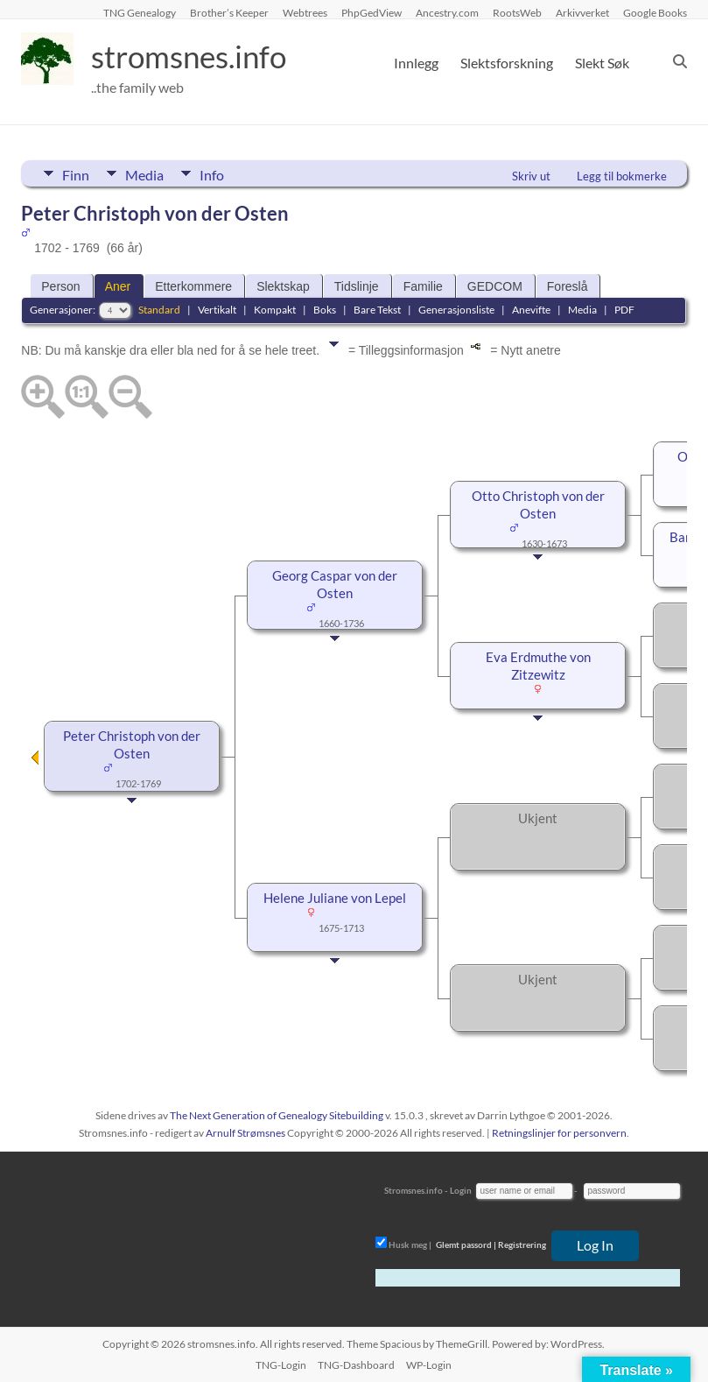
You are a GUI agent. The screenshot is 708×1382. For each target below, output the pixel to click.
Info (213, 173)
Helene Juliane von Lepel (334, 898)
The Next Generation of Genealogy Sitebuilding (276, 1115)
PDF (624, 309)
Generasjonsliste (456, 309)
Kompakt (275, 309)
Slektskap (283, 286)
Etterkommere (193, 286)
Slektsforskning (506, 62)
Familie (423, 286)
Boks (324, 309)
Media (145, 173)
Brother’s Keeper (229, 12)
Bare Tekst (377, 309)
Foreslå (567, 286)
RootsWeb (517, 12)
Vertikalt (217, 309)
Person (60, 286)
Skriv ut (531, 176)
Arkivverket (582, 12)
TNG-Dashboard (356, 1364)
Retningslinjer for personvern (559, 1132)
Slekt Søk (602, 62)
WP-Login (429, 1364)
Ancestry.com (447, 12)
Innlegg (416, 62)
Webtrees (305, 12)
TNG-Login (281, 1364)
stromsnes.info (193, 57)
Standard (159, 309)
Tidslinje (356, 286)
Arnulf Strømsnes (245, 1132)
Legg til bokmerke (622, 176)
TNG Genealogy (139, 12)
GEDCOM (494, 286)
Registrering (522, 1244)
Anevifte (531, 309)
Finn (75, 173)
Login (461, 1190)
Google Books (655, 12)
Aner (118, 286)
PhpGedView (371, 12)
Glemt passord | (466, 1244)
